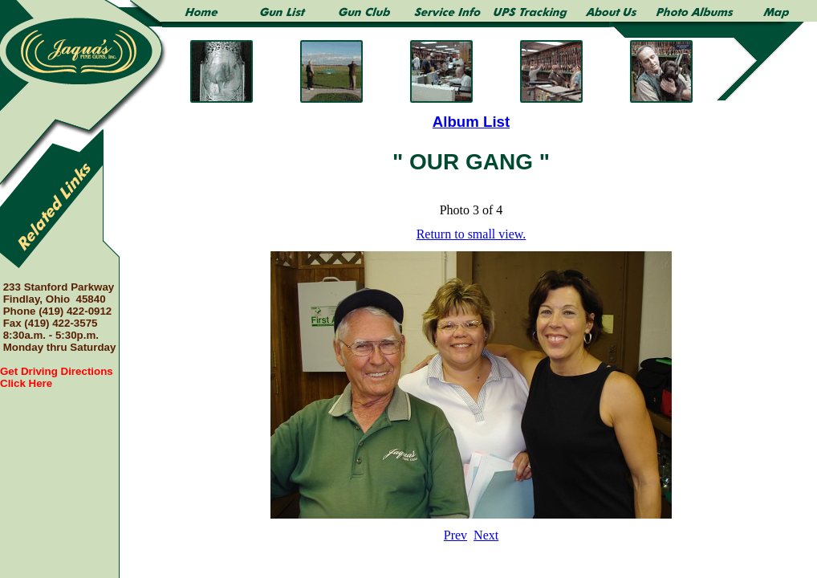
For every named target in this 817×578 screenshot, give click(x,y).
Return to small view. (471, 234)
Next (486, 535)
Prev (455, 535)
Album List (471, 121)
